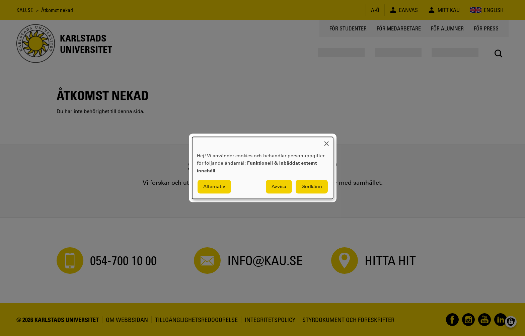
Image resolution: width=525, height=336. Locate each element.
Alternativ (214, 187)
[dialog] (262, 168)
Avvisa (279, 187)
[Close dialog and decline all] (326, 141)
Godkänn (311, 187)
